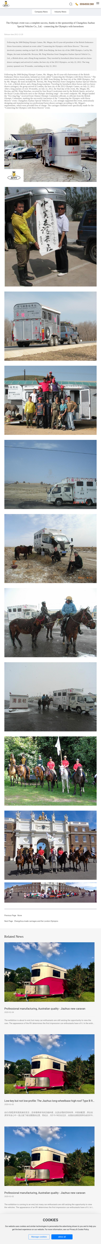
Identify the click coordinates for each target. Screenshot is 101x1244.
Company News (41, 12)
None (19, 915)
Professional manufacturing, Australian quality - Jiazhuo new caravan (44, 1008)
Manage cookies (39, 1237)
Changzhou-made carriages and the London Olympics (36, 921)
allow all (62, 1237)
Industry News (60, 12)
